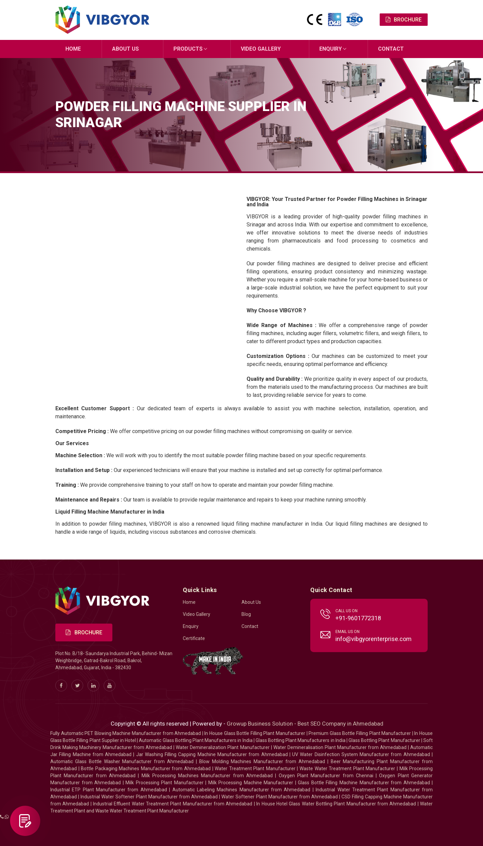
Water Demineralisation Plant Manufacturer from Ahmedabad (340, 747)
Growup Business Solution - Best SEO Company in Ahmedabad (305, 723)
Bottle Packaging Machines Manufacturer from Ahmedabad (146, 768)
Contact (391, 49)
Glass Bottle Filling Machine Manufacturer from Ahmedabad (364, 782)
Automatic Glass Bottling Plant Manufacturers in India (195, 740)
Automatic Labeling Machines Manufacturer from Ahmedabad (241, 789)
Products (188, 49)
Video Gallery (261, 49)
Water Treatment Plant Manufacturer (256, 768)
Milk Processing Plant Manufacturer (164, 782)
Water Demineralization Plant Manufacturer (222, 747)
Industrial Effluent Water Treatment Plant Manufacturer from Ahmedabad (172, 803)
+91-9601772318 (358, 618)
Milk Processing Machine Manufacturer (250, 782)
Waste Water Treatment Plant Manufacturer (347, 768)
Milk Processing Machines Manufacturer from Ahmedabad (207, 775)
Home (73, 49)
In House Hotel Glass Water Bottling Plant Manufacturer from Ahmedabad (336, 803)
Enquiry (330, 49)
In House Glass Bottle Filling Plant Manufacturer (254, 733)
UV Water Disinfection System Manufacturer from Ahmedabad (361, 754)
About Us (125, 49)
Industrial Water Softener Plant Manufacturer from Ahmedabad (149, 796)
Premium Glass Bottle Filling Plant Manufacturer (360, 733)
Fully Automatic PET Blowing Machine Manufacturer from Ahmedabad (125, 733)
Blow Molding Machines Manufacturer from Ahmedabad (262, 761)
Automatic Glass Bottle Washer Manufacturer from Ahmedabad (122, 761)
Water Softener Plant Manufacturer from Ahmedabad (279, 796)
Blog (246, 614)
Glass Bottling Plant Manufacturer (384, 740)
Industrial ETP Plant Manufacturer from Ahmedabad (108, 789)
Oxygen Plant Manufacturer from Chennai (326, 775)
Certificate (194, 638)
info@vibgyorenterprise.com (373, 638)
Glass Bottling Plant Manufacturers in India (300, 740)
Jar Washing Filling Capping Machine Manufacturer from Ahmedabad (212, 754)
